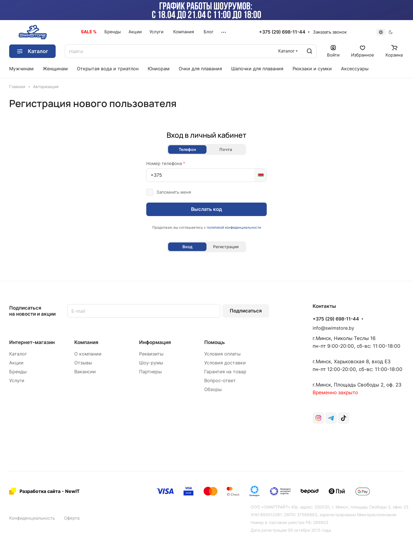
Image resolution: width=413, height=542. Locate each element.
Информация (155, 342)
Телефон (187, 149)
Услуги (16, 380)
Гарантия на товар (225, 371)
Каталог (18, 354)
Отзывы (83, 363)
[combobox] (260, 175)
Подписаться (246, 311)
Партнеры (150, 371)
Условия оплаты (222, 354)
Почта (225, 149)
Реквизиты (151, 354)
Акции (16, 363)
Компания (86, 342)
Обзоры (213, 389)
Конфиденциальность (32, 518)
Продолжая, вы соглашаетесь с (206, 227)
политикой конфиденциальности (234, 227)
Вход (187, 246)
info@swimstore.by (333, 328)
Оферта (71, 518)
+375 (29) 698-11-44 (282, 32)
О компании (88, 354)
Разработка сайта (40, 491)
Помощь (214, 342)
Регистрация (226, 246)
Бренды (18, 371)
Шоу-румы (151, 363)
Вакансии (85, 371)
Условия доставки (225, 363)
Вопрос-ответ (220, 380)
